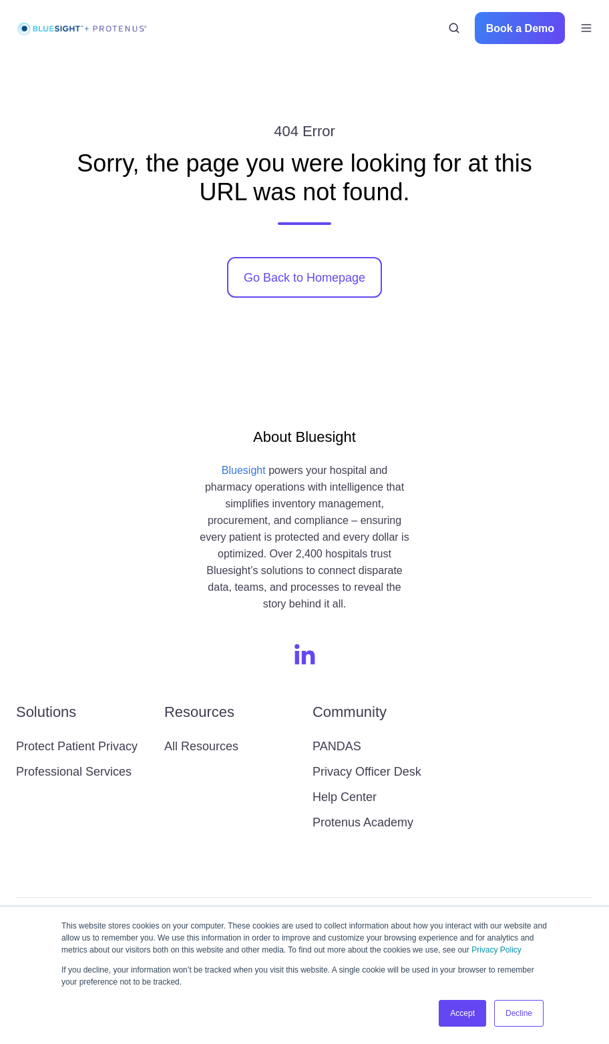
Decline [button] (518, 1013)
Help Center (345, 797)
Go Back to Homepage (304, 277)
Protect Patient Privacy (77, 746)
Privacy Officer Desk (367, 771)
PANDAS (337, 746)
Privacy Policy (496, 950)
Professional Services (74, 771)
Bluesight (244, 470)
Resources (199, 712)
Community (350, 712)
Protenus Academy (363, 822)
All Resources (201, 746)
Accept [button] (462, 1013)
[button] (454, 28)
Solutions (46, 712)
